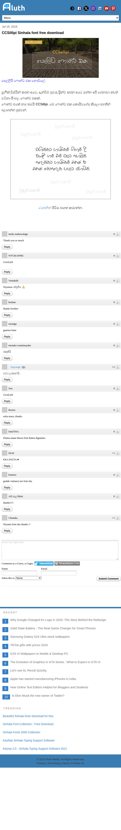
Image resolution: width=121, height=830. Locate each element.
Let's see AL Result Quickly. (28, 670)
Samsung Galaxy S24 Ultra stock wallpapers (40, 636)
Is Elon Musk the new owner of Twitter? (38, 695)
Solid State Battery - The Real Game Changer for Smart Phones (53, 628)
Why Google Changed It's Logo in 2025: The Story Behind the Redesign (58, 620)
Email (44, 568)
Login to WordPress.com (67, 563)
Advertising (53, 825)
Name (5, 568)
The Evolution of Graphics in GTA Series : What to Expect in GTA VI (55, 662)
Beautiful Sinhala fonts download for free (28, 778)
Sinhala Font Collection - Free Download (28, 786)
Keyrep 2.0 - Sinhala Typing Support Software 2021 (35, 810)
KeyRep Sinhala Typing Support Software (29, 802)
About (66, 825)
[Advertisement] (60, 733)
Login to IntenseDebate (44, 563)
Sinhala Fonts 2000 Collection (21, 794)
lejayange (16, 366)
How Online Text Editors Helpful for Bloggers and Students (49, 687)
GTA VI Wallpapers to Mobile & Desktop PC (39, 653)
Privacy (41, 825)
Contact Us (77, 825)
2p (23, 367)
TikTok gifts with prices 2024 (29, 645)
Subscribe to (22, 578)
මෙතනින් (45, 207)
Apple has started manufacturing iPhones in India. (43, 678)
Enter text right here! (60, 550)
